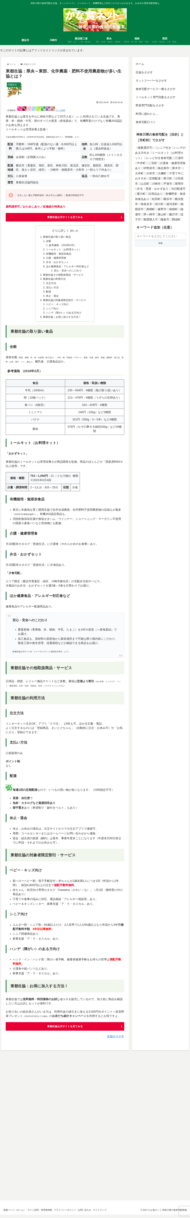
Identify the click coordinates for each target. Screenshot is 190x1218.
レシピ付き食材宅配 (158, 158)
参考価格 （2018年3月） (63, 246)
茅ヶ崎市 (148, 214)
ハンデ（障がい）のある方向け (63, 315)
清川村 (158, 204)
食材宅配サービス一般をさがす (156, 89)
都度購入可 (150, 219)
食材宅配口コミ (146, 122)
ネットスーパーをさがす (151, 80)
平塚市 (166, 183)
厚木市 (175, 168)
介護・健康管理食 (56, 259)
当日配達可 (177, 188)
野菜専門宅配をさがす (150, 105)
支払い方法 (52, 289)
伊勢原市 (148, 168)
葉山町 (161, 214)
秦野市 (161, 209)
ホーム (140, 64)
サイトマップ (106, 1213)
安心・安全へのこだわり (68, 272)
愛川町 (140, 193)
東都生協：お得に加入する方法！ (62, 320)
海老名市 (145, 204)
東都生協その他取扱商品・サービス (63, 276)
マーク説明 (60, 110)
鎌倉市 (164, 219)
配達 (48, 294)
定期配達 (154, 178)
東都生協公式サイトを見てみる (65, 217)
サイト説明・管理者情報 (42, 1213)
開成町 (175, 219)
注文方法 (51, 285)
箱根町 (172, 209)
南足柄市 (162, 168)
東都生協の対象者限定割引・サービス (64, 302)
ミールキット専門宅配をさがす (156, 97)
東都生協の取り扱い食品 (57, 237)
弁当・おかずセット (57, 263)
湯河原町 (171, 204)
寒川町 (166, 178)
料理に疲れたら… (147, 113)
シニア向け (52, 311)
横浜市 (166, 199)
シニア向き (163, 147)
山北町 (144, 183)
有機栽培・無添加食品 (58, 254)
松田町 (155, 199)
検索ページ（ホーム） (15, 1213)
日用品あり (154, 193)
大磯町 (161, 173)
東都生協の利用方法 (54, 280)
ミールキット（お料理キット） (63, 250)
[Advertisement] (160, 275)
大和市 (149, 173)
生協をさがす (115, 1039)
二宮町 (151, 163)
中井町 (140, 163)
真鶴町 (149, 209)
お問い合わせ (89, 1213)
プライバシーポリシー (69, 1213)
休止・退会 (52, 298)
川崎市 (155, 183)
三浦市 (178, 158)
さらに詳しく (60, 230)
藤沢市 (172, 214)
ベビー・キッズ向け (57, 307)
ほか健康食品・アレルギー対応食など (67, 267)
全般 (48, 241)
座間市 (178, 183)
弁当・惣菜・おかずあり (151, 188)
